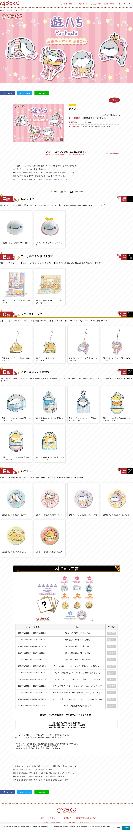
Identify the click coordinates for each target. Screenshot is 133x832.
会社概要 (40, 818)
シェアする (8, 93)
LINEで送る (42, 93)
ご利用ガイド (82, 4)
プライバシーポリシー (52, 822)
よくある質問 (96, 4)
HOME (2, 10)
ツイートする (25, 93)
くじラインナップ (67, 4)
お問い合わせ (109, 4)
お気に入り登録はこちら (111, 115)
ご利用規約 (67, 818)
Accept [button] (126, 828)
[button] (3, 829)
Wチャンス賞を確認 (112, 153)
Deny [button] (118, 828)
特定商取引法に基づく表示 (85, 818)
